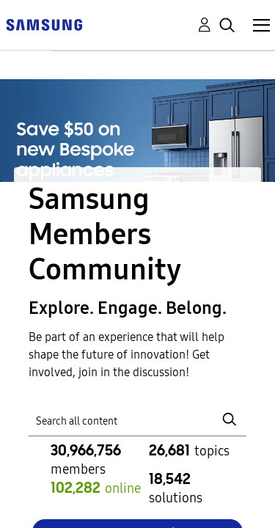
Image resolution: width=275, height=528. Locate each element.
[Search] (138, 419)
